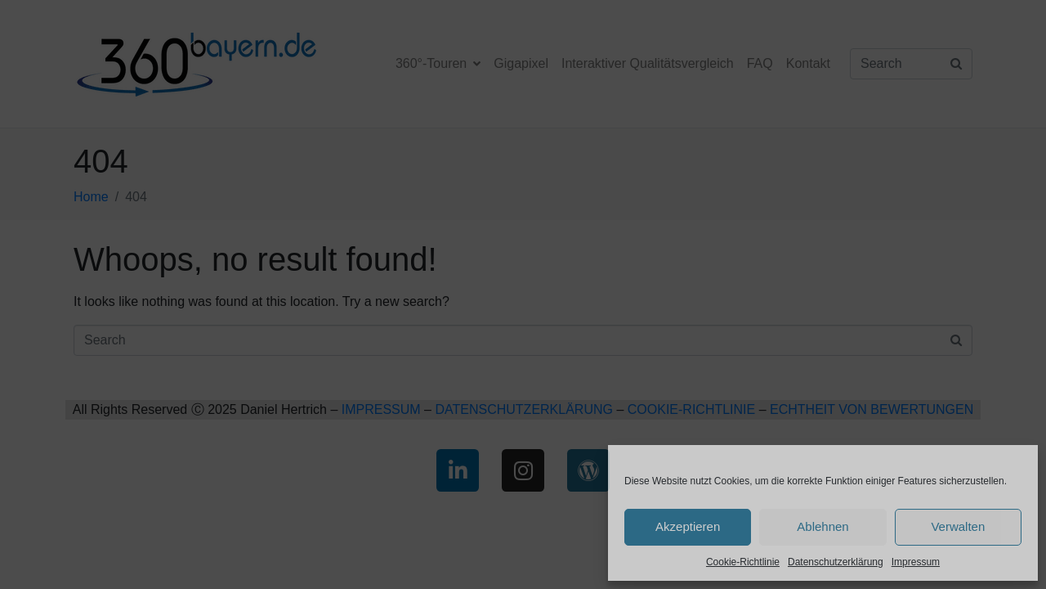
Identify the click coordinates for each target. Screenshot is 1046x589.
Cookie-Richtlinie (743, 562)
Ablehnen (822, 526)
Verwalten (958, 526)
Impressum (916, 562)
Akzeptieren (687, 526)
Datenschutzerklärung (835, 562)
